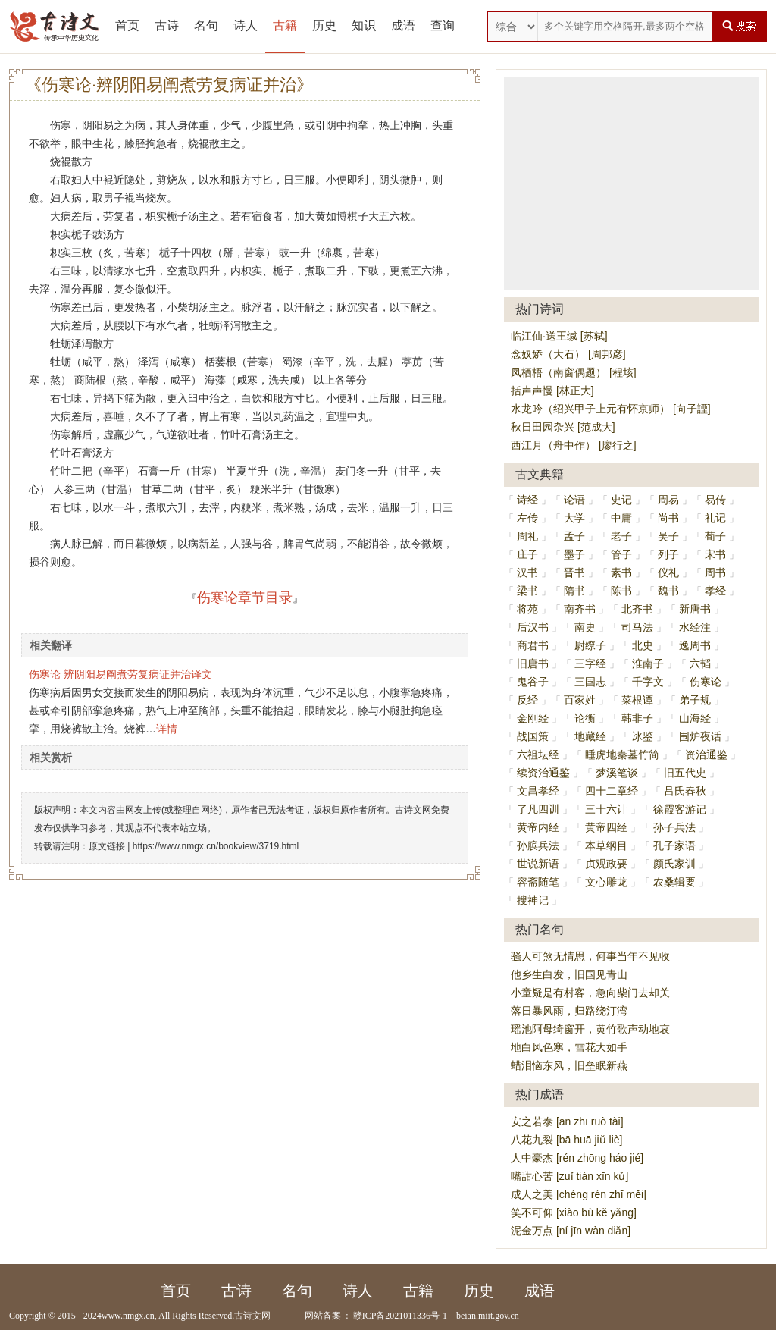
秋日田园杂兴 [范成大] (563, 427)
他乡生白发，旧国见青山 (569, 974)
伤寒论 (705, 682)
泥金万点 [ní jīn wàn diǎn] (570, 1231)
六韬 (700, 663)
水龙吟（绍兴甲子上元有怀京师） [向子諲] (611, 409)
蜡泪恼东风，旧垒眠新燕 (569, 1065)
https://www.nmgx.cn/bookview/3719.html (216, 846)
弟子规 (695, 700)
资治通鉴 (706, 754)
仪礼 (668, 572)
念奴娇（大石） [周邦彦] (568, 354)
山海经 (695, 718)
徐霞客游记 (679, 809)
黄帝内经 (538, 827)
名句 (206, 25)
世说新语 (538, 864)
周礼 (527, 536)
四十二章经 (611, 791)
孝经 (715, 591)
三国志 (590, 682)
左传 (527, 518)
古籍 (285, 25)
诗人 (245, 25)
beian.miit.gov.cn (488, 1315)
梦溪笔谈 (617, 773)
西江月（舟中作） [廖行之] (574, 445)
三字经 (590, 663)
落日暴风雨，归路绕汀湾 (569, 1011)
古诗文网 (252, 1315)
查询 (442, 25)
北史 (642, 645)
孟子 (574, 536)
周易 (668, 500)
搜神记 (533, 900)
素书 (621, 572)
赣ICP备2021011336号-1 (400, 1315)
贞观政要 (606, 864)
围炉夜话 (700, 736)
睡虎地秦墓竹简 (622, 754)
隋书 (574, 591)
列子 (668, 554)
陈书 (621, 591)
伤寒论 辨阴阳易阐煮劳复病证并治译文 (120, 674)
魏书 (668, 591)
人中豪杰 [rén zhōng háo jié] (577, 1158)
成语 (403, 25)
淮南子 (648, 663)
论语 (574, 500)
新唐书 (695, 609)
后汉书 (533, 627)
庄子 (527, 554)
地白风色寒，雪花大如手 (569, 1047)
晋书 (574, 572)
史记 (621, 500)
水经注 (695, 627)
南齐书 (580, 609)
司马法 (637, 627)
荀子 (715, 536)
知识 (364, 25)
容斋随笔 (538, 882)
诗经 (527, 500)
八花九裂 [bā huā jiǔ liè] (567, 1140)
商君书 (533, 645)
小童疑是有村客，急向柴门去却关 (590, 993)
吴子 (668, 536)
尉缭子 (590, 645)
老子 (621, 536)
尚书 (668, 518)
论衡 (585, 718)
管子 (621, 554)
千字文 (648, 682)
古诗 (167, 25)
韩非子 (637, 718)
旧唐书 (533, 663)
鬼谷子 (533, 682)
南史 (585, 627)
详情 (166, 729)
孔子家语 (674, 845)
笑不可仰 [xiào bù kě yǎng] (574, 1212)
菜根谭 (637, 700)
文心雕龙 (606, 882)
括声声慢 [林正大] (552, 390)
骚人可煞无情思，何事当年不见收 (590, 956)
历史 (324, 25)
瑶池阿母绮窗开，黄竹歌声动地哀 (590, 1029)
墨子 (574, 554)
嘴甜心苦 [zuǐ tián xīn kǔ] (569, 1176)
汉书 (527, 572)
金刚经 (533, 718)
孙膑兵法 (538, 845)
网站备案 (323, 1315)
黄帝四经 (606, 827)
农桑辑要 (674, 882)
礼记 (715, 518)
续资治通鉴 (543, 773)
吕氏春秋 (685, 791)
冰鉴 (642, 736)
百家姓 (580, 700)
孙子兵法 (674, 827)
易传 (715, 500)
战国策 (533, 736)
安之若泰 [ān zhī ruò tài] (567, 1121)
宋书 (715, 554)
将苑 (527, 609)
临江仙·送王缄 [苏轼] (559, 336)
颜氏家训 (674, 864)
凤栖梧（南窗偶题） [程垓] (574, 372)
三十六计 (606, 809)
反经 (527, 700)
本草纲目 (606, 845)
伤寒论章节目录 (245, 597)
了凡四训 (538, 809)
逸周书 (695, 645)
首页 (127, 25)
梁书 (527, 591)
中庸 (621, 518)
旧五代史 (685, 773)
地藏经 (590, 736)
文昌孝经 (538, 791)
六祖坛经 (538, 754)
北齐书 (637, 609)
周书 (715, 572)
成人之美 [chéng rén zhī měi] (578, 1194)
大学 (574, 518)
